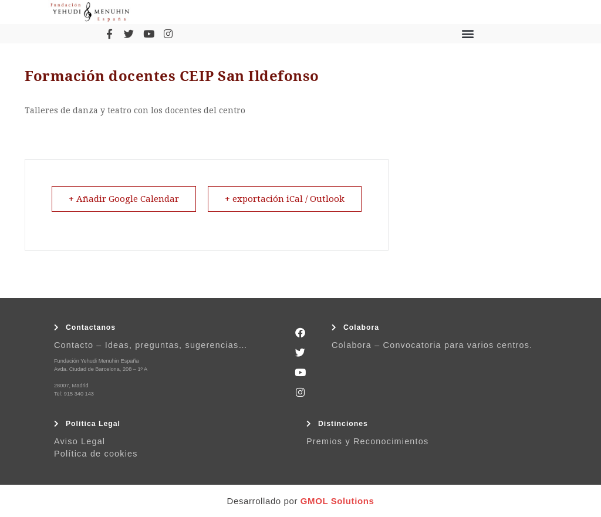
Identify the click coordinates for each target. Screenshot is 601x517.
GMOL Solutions (337, 501)
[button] (467, 33)
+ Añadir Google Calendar (124, 199)
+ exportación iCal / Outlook (285, 199)
